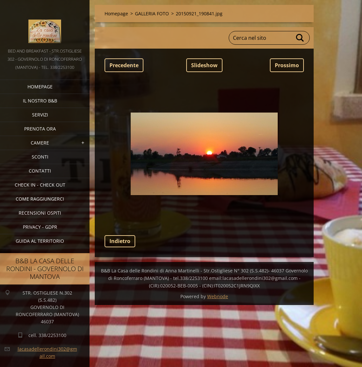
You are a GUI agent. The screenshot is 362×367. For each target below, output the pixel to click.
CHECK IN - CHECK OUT (40, 185)
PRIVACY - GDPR (40, 227)
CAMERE (40, 143)
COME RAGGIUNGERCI (40, 199)
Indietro (119, 241)
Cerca (300, 38)
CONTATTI (40, 171)
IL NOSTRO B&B (40, 101)
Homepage (40, 87)
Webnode (217, 296)
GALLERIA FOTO (152, 13)
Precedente (124, 65)
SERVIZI (40, 115)
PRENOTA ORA (40, 129)
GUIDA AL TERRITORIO (40, 241)
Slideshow (204, 65)
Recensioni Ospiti (40, 213)
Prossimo (287, 65)
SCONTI (40, 157)
